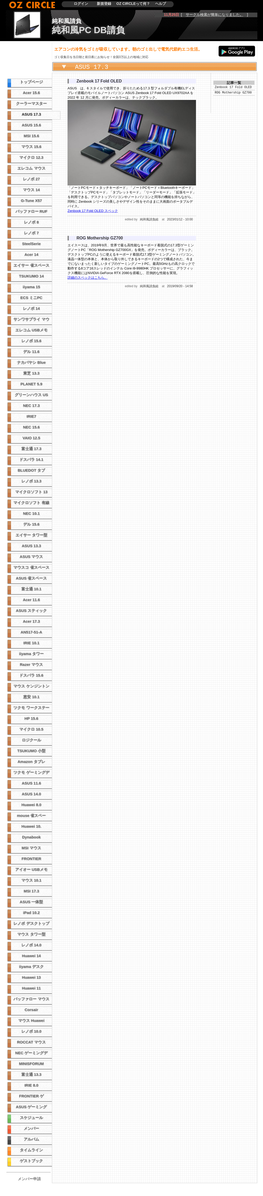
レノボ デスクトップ (31, 923)
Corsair (31, 1009)
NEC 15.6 (31, 427)
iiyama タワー (31, 653)
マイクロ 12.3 (31, 157)
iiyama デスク (31, 966)
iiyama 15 (31, 287)
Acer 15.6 (31, 92)
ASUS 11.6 (31, 783)
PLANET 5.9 (31, 384)
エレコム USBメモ (31, 330)
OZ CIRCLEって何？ (133, 4)
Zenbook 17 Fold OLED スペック (93, 211)
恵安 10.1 (31, 697)
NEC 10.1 (31, 513)
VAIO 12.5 (31, 438)
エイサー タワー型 (31, 535)
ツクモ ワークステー (31, 707)
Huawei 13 (31, 977)
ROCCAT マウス (31, 1042)
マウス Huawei (31, 1020)
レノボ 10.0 (31, 1031)
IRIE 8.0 (31, 1085)
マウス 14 (31, 190)
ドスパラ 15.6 (31, 675)
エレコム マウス (31, 168)
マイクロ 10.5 (31, 729)
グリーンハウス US (31, 395)
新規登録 (104, 4)
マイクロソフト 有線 (31, 502)
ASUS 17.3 (31, 114)
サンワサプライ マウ (31, 319)
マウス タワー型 (31, 934)
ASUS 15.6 (31, 125)
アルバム (31, 1139)
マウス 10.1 (31, 880)
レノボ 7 (31, 233)
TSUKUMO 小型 (31, 751)
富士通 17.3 (31, 448)
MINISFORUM (31, 1063)
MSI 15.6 (31, 136)
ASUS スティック (31, 610)
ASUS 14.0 (31, 794)
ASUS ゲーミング (31, 1107)
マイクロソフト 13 (31, 492)
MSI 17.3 (31, 891)
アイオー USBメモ (31, 869)
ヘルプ (160, 4)
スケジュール (31, 1117)
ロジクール (31, 740)
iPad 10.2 (31, 912)
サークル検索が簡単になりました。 (214, 15)
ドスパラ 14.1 (31, 459)
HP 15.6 (31, 718)
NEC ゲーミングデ (31, 1053)
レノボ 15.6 (31, 341)
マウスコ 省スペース (31, 567)
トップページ (31, 82)
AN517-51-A (31, 632)
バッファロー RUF (31, 211)
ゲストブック (31, 1160)
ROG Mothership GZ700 (233, 94)
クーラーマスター (31, 103)
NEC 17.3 (31, 405)
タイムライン (31, 1150)
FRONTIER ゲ (31, 1096)
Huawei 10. (31, 826)
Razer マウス (31, 664)
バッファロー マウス (31, 999)
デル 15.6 (31, 524)
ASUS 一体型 (31, 902)
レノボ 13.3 (31, 481)
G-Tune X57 (31, 200)
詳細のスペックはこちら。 (88, 277)
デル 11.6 (31, 351)
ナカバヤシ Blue (31, 362)
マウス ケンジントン (31, 686)
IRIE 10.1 (31, 643)
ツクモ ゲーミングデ (31, 772)
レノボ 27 (31, 179)
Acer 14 (31, 254)
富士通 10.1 (31, 589)
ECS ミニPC (31, 297)
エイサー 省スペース (31, 265)
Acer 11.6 (31, 599)
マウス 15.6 (31, 146)
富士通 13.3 (31, 1074)
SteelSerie (31, 243)
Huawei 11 (31, 988)
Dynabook (31, 837)
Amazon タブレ (31, 761)
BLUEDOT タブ (31, 470)
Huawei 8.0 (31, 804)
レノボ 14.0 (31, 945)
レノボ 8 (31, 222)
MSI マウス (31, 848)
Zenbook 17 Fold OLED (233, 88)
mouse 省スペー (31, 815)
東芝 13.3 (31, 373)
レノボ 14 (31, 308)
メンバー (31, 1128)
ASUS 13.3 (31, 546)
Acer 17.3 (31, 621)
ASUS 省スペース (31, 578)
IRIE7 (31, 416)
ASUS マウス (31, 556)
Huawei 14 (31, 956)
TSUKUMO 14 (31, 276)
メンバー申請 (29, 1178)
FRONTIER (31, 858)
